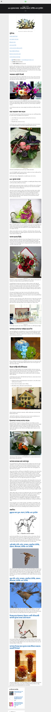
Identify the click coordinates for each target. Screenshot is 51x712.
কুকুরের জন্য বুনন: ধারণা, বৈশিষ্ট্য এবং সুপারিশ (24, 512)
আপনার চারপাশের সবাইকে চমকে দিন (16, 48)
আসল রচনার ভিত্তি (13, 45)
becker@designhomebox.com (28, 59)
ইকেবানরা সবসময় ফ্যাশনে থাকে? (15, 53)
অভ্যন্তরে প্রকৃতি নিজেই (13, 36)
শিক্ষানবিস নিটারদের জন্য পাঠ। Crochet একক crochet (18, 692)
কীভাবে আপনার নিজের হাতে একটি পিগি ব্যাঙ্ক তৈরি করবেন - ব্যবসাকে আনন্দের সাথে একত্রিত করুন (18, 704)
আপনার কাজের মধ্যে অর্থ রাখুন (15, 56)
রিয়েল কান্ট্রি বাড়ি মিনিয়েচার (14, 51)
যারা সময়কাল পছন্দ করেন (14, 39)
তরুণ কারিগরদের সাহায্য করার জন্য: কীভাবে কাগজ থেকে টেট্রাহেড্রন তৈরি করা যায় (18, 698)
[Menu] (1, 1)
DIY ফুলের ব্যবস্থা (12, 42)
